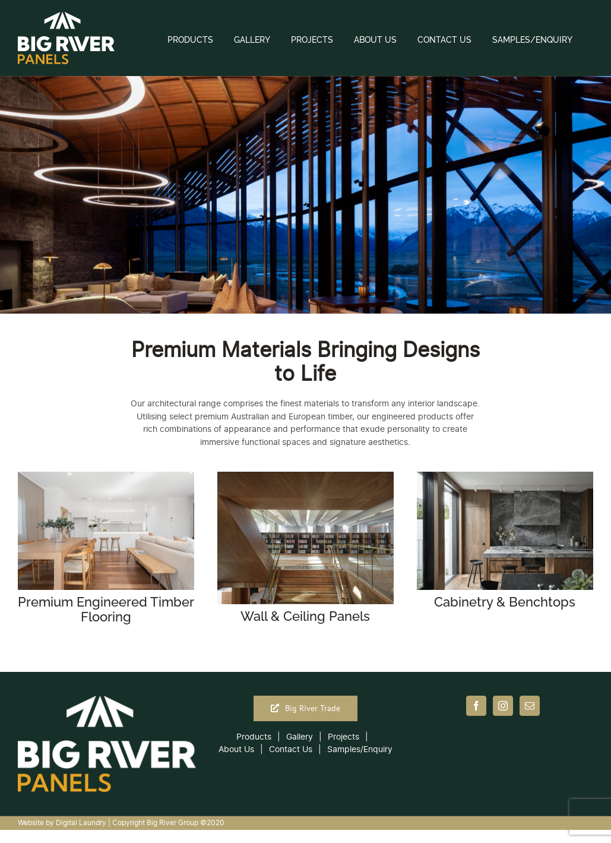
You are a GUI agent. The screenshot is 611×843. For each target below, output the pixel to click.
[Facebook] (476, 706)
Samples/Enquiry (359, 749)
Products (253, 737)
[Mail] (530, 706)
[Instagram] (503, 706)
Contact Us (290, 749)
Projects (343, 737)
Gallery (299, 737)
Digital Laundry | (84, 822)
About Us (236, 749)
